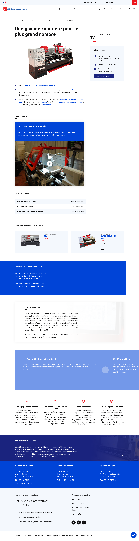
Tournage (35, 20)
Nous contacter (104, 76)
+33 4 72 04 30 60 (108, 480)
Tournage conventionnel (46, 20)
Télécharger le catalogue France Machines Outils (35, 522)
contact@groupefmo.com (24, 483)
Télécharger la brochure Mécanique (29, 517)
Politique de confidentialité (69, 536)
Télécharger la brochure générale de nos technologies (35, 512)
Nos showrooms (90, 2)
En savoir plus (46, 241)
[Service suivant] (105, 369)
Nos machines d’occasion (25, 441)
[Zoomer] (49, 163)
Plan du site (76, 514)
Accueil (17, 20)
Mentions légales (52, 536)
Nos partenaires (77, 503)
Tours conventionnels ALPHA (63, 20)
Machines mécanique (26, 20)
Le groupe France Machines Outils (82, 508)
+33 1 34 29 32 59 (23, 480)
